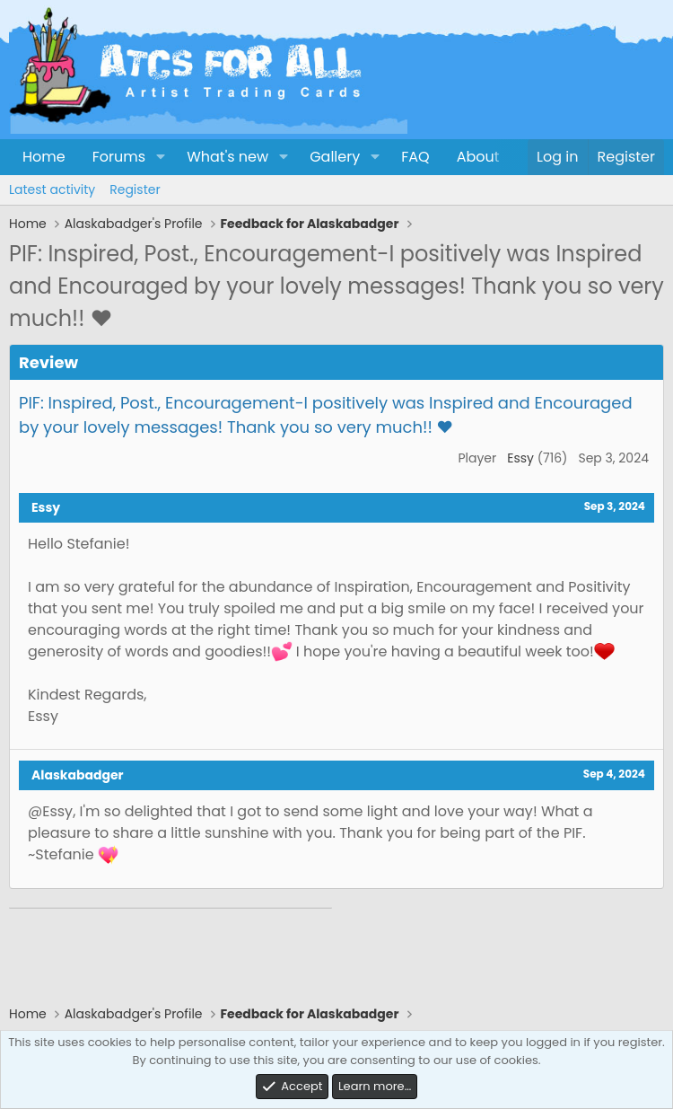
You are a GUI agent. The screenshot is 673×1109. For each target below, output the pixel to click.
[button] (160, 157)
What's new (227, 156)
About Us (488, 156)
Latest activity (52, 189)
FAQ (415, 156)
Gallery (335, 156)
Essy (520, 458)
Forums (118, 156)
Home (44, 156)
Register (134, 189)
